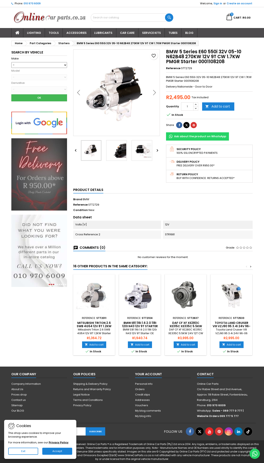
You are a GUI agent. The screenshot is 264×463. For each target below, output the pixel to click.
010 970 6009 (32, 3)
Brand (77, 199)
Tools (54, 33)
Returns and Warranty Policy (92, 389)
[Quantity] (187, 106)
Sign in (217, 3)
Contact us (18, 400)
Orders (140, 389)
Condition (80, 210)
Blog (189, 33)
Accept (57, 451)
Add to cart (217, 106)
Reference (173, 68)
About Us (17, 389)
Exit (23, 451)
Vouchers (141, 405)
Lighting (34, 33)
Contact (205, 374)
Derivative (18, 83)
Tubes (173, 33)
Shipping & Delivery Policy (90, 384)
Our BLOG (17, 411)
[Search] (132, 17)
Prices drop (19, 395)
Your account (148, 374)
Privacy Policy (82, 405)
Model (15, 71)
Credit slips (142, 395)
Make (15, 58)
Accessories (76, 33)
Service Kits (151, 33)
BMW (86, 199)
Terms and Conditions (88, 400)
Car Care (127, 33)
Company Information (26, 384)
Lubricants (103, 33)
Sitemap (17, 405)
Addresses (142, 400)
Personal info (144, 384)
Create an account (239, 3)
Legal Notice (81, 395)
